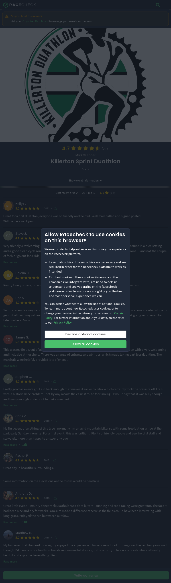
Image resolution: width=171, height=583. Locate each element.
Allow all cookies (85, 344)
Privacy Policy (62, 322)
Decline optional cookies (85, 334)
